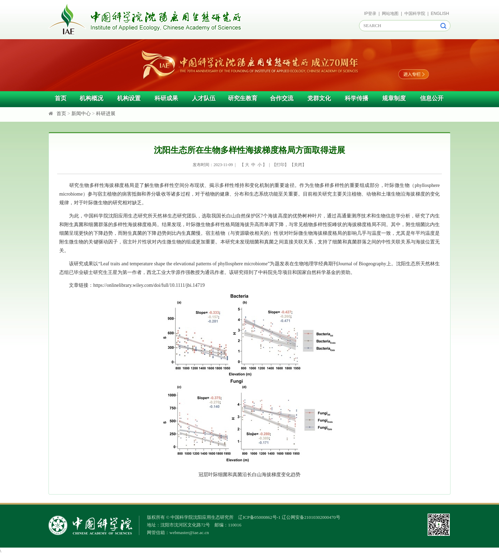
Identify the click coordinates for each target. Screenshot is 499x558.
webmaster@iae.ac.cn (189, 532)
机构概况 (91, 98)
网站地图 (390, 13)
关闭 (298, 164)
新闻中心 (81, 113)
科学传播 (356, 98)
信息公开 (432, 98)
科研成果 (166, 98)
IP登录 (370, 13)
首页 (61, 98)
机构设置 (129, 98)
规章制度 (394, 98)
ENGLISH (440, 13)
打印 (280, 164)
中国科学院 (414, 13)
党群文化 (319, 98)
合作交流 (282, 98)
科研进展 (105, 113)
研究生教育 (242, 98)
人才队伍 (204, 98)
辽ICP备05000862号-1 (259, 517)
